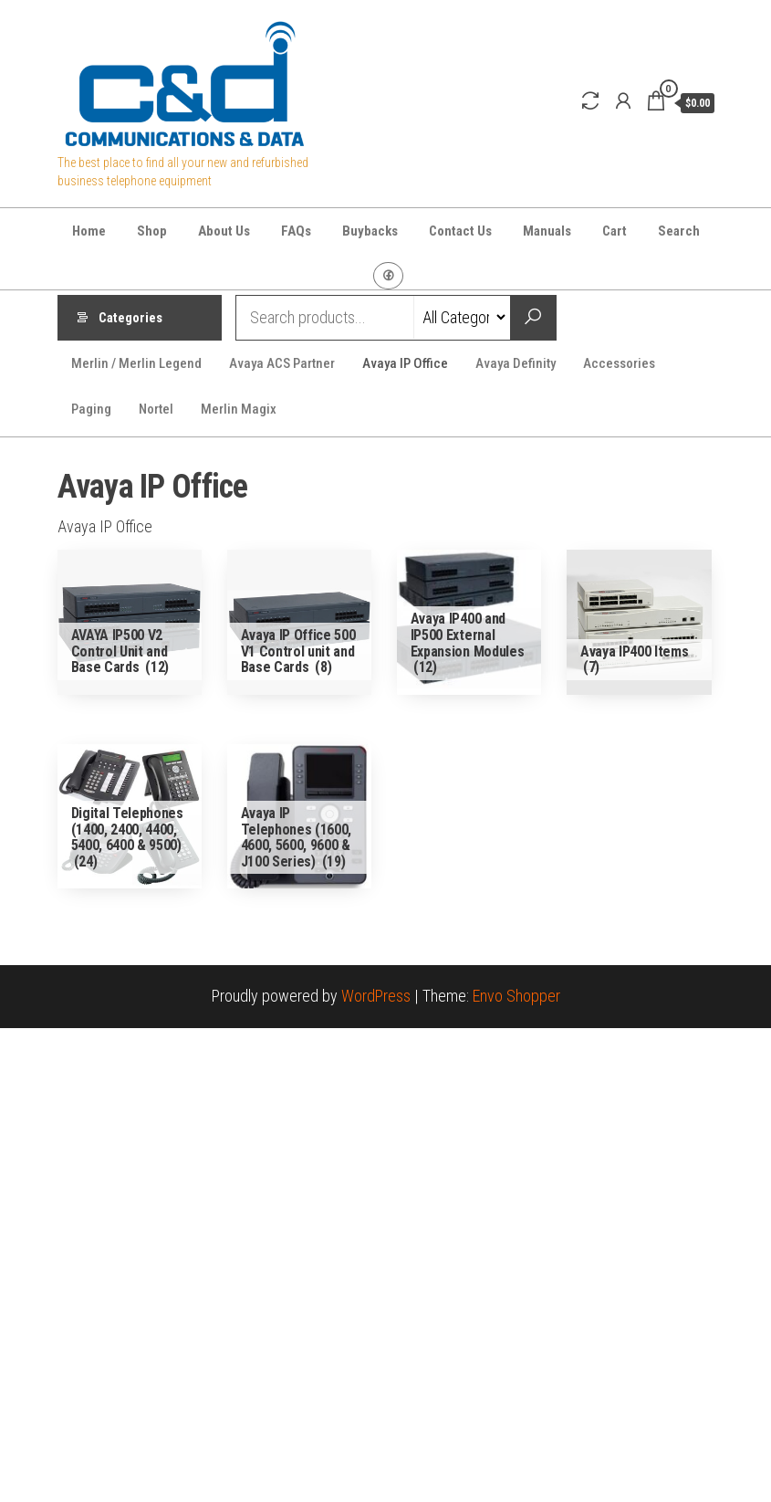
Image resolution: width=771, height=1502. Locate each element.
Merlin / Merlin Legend (136, 363)
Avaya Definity (515, 363)
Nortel (156, 409)
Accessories (619, 363)
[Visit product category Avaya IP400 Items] (639, 622)
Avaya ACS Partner (282, 363)
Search (679, 231)
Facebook (388, 275)
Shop (152, 231)
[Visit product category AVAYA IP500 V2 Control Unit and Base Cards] (130, 622)
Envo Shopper (516, 995)
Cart (614, 231)
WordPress (376, 995)
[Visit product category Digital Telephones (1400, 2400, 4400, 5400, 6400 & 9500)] (130, 816)
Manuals (547, 231)
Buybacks (370, 231)
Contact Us (460, 231)
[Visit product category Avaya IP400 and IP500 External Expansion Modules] (469, 622)
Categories (130, 318)
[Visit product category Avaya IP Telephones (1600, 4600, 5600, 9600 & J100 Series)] (299, 816)
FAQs (296, 231)
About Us (224, 231)
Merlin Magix (238, 409)
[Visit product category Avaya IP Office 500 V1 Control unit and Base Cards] (299, 622)
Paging (91, 409)
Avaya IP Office (405, 363)
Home (89, 231)
